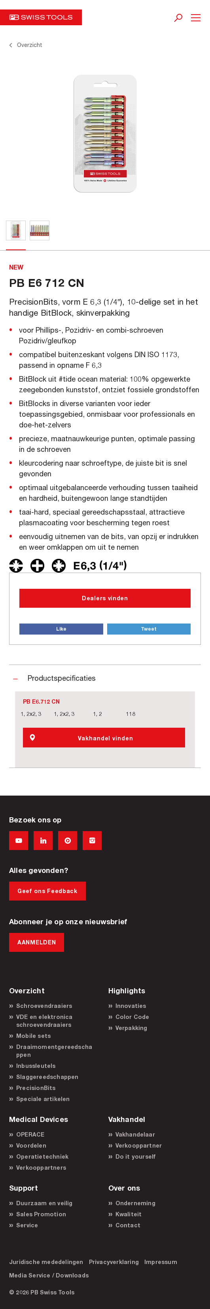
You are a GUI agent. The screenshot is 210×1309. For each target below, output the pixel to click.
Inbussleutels (36, 1065)
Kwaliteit (128, 1214)
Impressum (160, 1261)
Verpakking (131, 1027)
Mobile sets (33, 1035)
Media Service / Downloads (49, 1275)
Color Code (132, 1016)
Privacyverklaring (114, 1261)
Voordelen (31, 1145)
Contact (127, 1225)
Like (61, 629)
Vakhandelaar (135, 1134)
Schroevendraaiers (44, 1005)
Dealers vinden (105, 598)
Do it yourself (135, 1156)
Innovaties (130, 1005)
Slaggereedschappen (47, 1076)
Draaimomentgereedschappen (54, 1050)
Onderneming (135, 1203)
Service (27, 1225)
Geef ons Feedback (47, 891)
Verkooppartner (138, 1145)
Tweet (149, 629)
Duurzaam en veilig (44, 1203)
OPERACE (30, 1134)
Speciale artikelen (43, 1099)
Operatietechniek (42, 1156)
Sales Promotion (41, 1214)
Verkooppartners (41, 1167)
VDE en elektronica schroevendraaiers (44, 1020)
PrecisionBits (36, 1087)
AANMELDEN (36, 942)
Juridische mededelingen (46, 1261)
